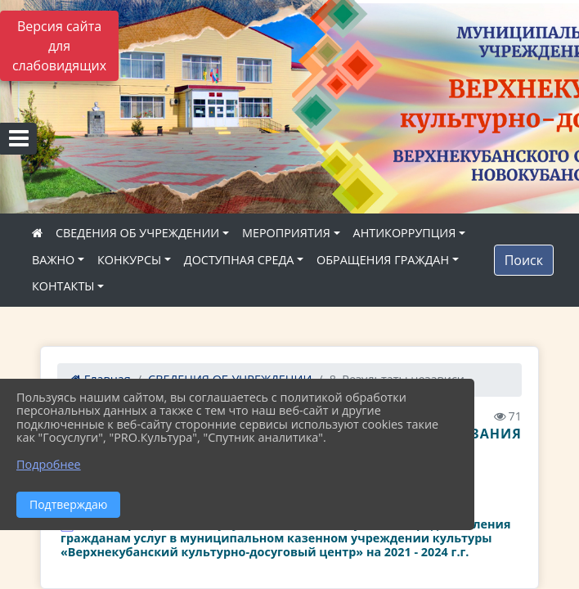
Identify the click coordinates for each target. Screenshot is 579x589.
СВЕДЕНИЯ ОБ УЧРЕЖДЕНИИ (137, 233)
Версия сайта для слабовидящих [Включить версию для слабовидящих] (59, 45)
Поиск (524, 260)
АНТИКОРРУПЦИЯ (404, 233)
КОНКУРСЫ (129, 260)
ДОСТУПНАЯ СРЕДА (239, 260)
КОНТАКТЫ (63, 286)
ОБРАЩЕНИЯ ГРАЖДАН (382, 260)
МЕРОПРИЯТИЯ (286, 233)
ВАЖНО (53, 260)
